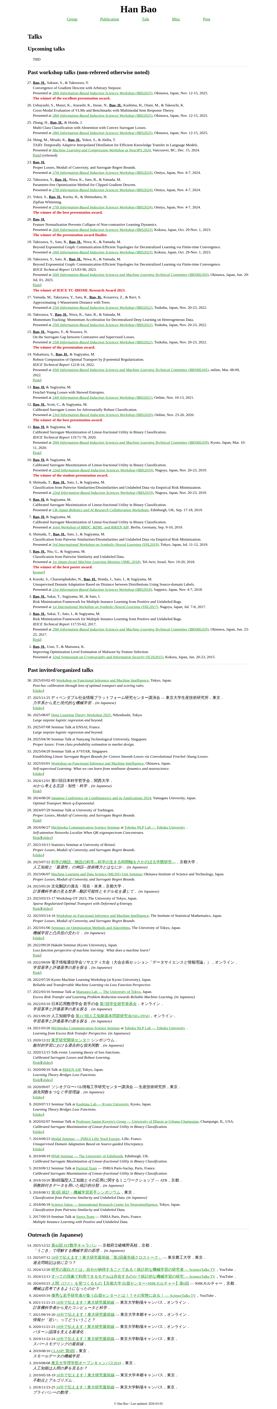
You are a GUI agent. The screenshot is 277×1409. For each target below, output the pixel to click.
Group (72, 19)
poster (38, 572)
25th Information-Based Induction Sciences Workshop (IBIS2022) (102, 307)
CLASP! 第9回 (63, 1351)
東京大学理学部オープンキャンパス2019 (86, 1363)
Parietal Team (86, 1168)
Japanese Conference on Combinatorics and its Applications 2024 (101, 798)
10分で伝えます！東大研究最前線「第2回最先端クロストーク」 (106, 1257)
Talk (145, 19)
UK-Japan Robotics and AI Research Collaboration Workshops (100, 510)
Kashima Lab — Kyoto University (102, 1104)
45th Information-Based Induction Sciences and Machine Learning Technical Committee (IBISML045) (130, 370)
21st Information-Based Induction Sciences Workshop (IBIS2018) (102, 589)
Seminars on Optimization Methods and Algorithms (90, 927)
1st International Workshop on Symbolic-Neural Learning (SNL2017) (105, 607)
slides (38, 690)
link (37, 155)
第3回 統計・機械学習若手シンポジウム (85, 1192)
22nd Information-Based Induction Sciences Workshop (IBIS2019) (102, 470)
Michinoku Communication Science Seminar (85, 827)
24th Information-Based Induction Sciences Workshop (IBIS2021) (102, 397)
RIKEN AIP (72, 1069)
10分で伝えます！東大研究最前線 (85, 1302)
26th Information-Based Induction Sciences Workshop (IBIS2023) (102, 229)
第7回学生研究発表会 (118, 1004)
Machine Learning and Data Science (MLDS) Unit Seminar (96, 874)
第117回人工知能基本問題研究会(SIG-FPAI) (113, 1016)
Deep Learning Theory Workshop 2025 (81, 715)
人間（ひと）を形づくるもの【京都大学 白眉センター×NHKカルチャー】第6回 (120, 1283)
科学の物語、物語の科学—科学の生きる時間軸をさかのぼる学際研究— (113, 862)
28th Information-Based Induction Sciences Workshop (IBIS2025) (102, 93)
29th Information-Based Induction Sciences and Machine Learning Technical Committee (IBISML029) (130, 629)
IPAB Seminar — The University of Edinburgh (87, 1156)
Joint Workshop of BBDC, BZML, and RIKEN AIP (90, 527)
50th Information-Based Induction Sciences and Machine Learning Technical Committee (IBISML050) (130, 274)
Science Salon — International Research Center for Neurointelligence (104, 1204)
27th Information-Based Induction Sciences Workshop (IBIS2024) (102, 172)
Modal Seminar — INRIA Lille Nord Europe (85, 1139)
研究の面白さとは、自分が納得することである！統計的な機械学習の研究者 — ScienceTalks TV (133, 1269)
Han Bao (138, 9)
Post (206, 19)
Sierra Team (85, 1216)
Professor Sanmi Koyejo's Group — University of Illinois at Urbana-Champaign (137, 1121)
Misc (176, 19)
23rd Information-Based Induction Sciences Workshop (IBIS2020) (102, 415)
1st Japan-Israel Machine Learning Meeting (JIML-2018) (96, 562)
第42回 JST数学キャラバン (74, 1245)
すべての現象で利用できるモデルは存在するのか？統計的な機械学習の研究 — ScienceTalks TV (133, 1276)
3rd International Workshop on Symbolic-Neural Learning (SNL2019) (105, 544)
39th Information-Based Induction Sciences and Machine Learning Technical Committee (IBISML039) (130, 442)
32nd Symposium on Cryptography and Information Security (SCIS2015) (107, 657)
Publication (109, 19)
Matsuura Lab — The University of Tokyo (108, 992)
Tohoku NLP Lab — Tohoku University (154, 827)
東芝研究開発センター (70, 1040)
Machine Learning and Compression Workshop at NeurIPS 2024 (101, 150)
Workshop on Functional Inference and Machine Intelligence (102, 680)
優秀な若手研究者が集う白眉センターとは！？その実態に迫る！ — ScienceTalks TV (123, 1295)
